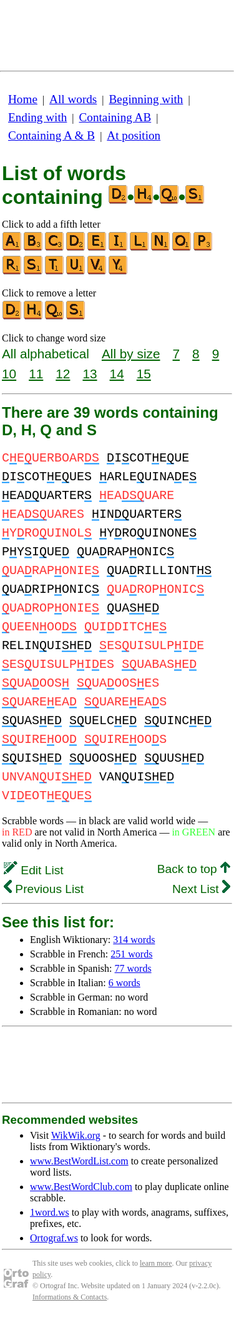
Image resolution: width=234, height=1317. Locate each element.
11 (36, 373)
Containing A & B (51, 135)
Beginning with (146, 99)
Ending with (37, 117)
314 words (134, 939)
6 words (124, 982)
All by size (131, 353)
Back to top (193, 868)
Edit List (34, 870)
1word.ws (49, 1212)
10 (9, 373)
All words (73, 99)
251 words (131, 954)
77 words (133, 968)
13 (89, 373)
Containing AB (115, 117)
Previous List (44, 889)
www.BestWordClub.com (81, 1186)
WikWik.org (75, 1135)
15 (144, 373)
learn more (156, 1263)
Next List (201, 889)
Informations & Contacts (69, 1297)
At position (133, 135)
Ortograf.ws (54, 1238)
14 (117, 373)
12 (63, 373)
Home (22, 99)
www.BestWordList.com (79, 1161)
